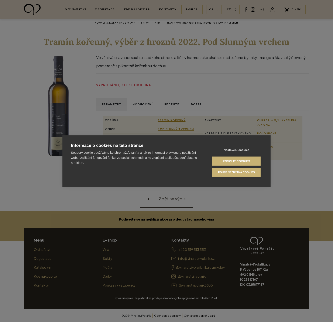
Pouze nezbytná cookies (236, 172)
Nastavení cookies (236, 149)
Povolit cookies (236, 161)
